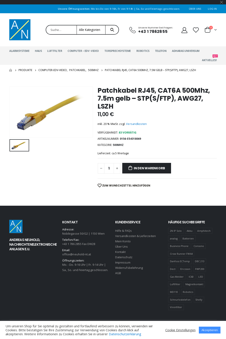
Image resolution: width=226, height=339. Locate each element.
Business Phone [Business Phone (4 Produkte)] (179, 246)
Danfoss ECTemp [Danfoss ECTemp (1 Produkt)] (180, 261)
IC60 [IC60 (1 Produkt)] (191, 276)
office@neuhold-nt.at (76, 254)
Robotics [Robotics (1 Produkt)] (188, 292)
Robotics (142, 51)
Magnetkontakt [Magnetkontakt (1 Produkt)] (194, 284)
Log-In (212, 8)
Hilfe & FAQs (123, 231)
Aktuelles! (209, 59)
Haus (38, 51)
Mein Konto (123, 241)
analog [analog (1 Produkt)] (174, 238)
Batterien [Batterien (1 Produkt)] (188, 238)
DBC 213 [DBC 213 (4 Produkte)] (199, 261)
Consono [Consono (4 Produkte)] (199, 246)
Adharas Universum (186, 51)
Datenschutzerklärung (125, 334)
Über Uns (195, 8)
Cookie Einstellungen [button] (180, 330)
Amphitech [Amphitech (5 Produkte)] (204, 230)
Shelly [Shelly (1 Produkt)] (198, 299)
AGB (118, 273)
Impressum (122, 262)
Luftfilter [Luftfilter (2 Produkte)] (175, 284)
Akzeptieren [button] (210, 330)
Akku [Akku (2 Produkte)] (189, 230)
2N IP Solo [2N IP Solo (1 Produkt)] (176, 230)
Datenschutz (123, 257)
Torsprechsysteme (117, 51)
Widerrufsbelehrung (129, 268)
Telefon (161, 51)
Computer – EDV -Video (83, 51)
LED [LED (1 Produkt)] (200, 276)
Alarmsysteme (19, 51)
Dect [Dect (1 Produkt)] (172, 269)
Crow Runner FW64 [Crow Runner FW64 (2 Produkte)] (181, 253)
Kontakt (120, 252)
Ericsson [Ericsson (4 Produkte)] (185, 269)
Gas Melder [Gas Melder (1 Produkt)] (177, 276)
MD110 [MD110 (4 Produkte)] (174, 292)
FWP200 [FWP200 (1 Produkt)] (199, 269)
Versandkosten (136, 124)
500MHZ (118, 145)
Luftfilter (54, 51)
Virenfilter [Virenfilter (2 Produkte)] (176, 307)
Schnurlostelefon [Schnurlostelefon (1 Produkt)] (180, 299)
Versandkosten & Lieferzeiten (135, 236)
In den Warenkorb (149, 168)
